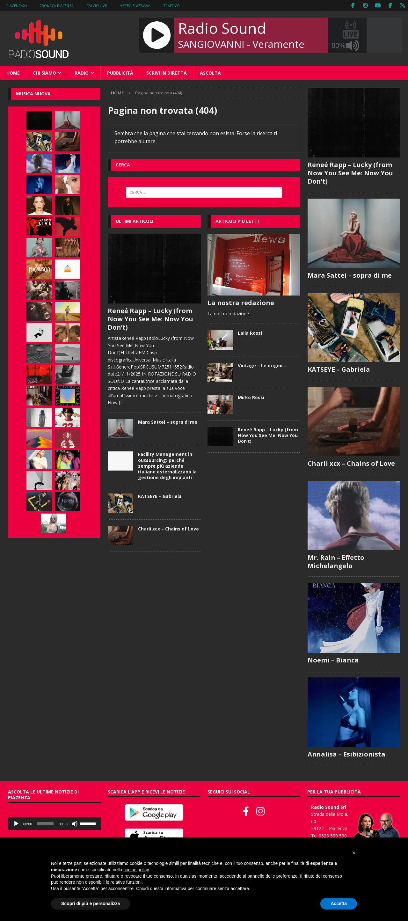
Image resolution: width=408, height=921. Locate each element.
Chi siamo (44, 73)
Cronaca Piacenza (57, 5)
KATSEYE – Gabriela (160, 496)
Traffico (171, 5)
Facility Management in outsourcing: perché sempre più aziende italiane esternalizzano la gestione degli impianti (167, 465)
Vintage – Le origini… (262, 365)
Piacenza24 (16, 5)
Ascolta (210, 73)
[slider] (45, 823)
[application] (54, 823)
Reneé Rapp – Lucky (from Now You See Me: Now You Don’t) (150, 319)
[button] (354, 853)
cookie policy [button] (136, 869)
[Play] (16, 824)
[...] (122, 402)
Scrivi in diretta (166, 73)
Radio (82, 73)
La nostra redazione (241, 302)
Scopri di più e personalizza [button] (90, 903)
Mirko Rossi (251, 397)
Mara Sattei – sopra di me (167, 422)
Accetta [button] (339, 903)
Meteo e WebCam (135, 5)
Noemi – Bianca (333, 660)
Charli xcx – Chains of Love (168, 529)
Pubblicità (120, 73)
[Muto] (74, 824)
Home (13, 73)
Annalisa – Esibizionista (346, 754)
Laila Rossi (250, 333)
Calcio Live (96, 5)
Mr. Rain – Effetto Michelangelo (336, 561)
